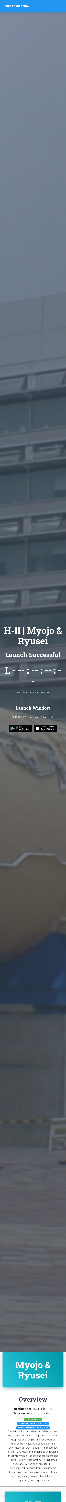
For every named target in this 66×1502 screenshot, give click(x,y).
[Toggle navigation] (59, 6)
